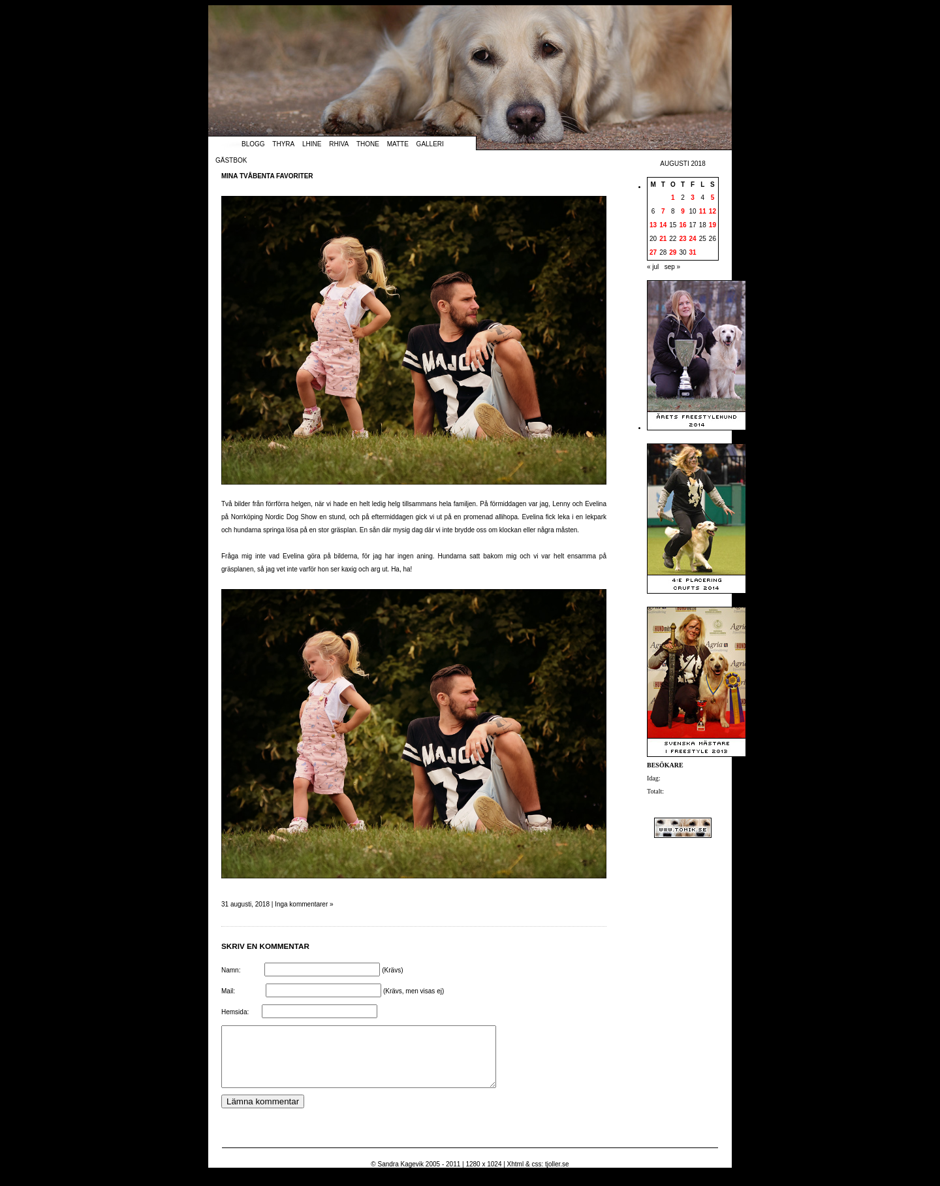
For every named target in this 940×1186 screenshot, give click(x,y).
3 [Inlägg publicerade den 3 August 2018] (693, 197)
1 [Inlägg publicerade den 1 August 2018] (673, 197)
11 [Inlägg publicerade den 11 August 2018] (702, 211)
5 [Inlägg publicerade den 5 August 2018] (713, 197)
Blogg (253, 144)
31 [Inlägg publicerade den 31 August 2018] (693, 252)
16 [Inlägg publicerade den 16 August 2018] (682, 225)
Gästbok (231, 160)
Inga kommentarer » (304, 904)
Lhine (311, 144)
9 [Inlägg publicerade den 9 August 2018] (683, 211)
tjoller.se (557, 1175)
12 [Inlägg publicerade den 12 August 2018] (712, 211)
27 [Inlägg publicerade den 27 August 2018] (653, 252)
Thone (367, 144)
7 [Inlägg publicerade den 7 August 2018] (663, 211)
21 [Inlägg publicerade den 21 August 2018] (662, 238)
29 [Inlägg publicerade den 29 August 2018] (672, 252)
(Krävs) (392, 970)
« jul (653, 266)
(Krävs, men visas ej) (413, 991)
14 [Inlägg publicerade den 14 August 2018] (662, 225)
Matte (398, 144)
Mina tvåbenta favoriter (267, 176)
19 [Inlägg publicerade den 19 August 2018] (712, 225)
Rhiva (339, 144)
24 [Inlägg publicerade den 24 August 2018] (693, 238)
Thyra (283, 144)
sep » (672, 266)
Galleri (430, 144)
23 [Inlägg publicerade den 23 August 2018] (682, 238)
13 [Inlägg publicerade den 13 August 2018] (653, 225)
